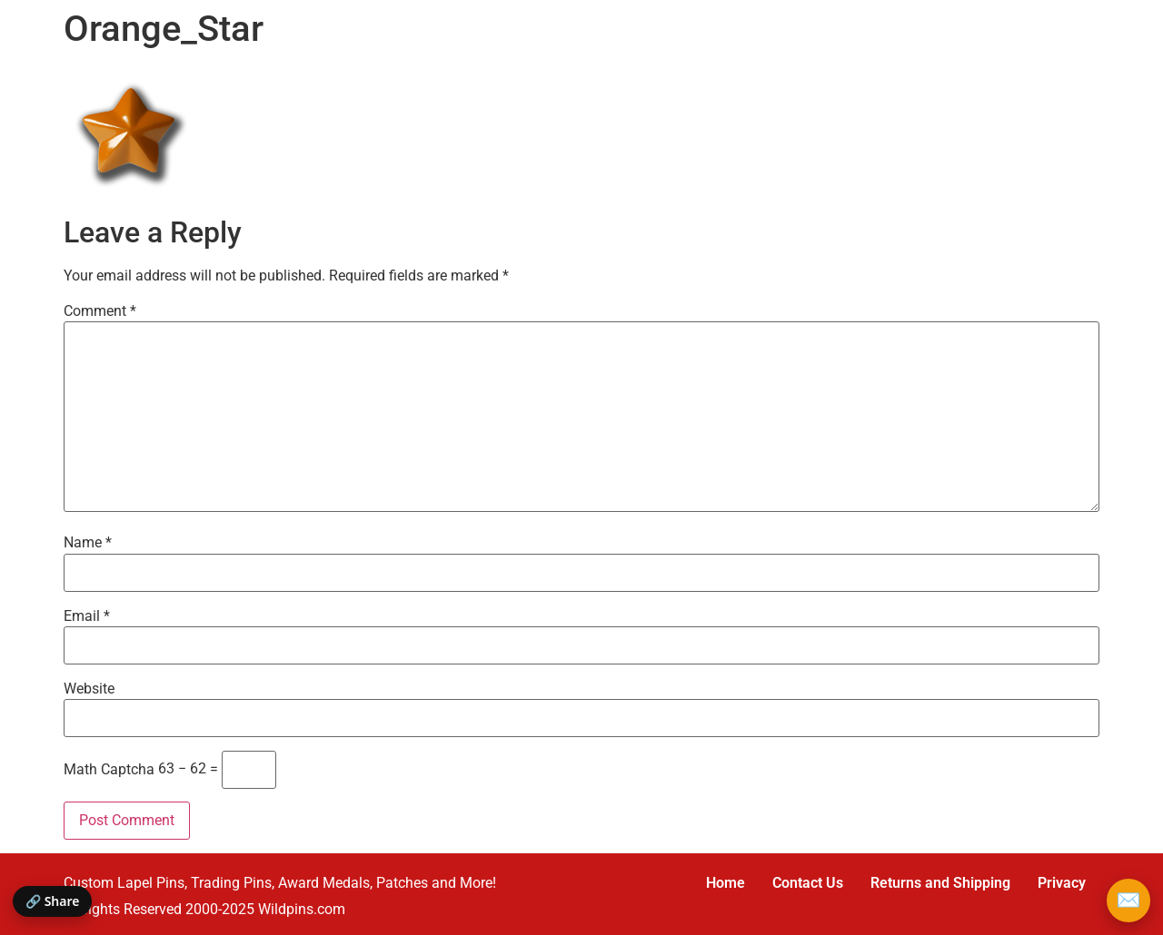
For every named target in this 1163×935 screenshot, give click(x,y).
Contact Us (807, 882)
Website (89, 689)
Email (87, 616)
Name (88, 543)
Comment (100, 311)
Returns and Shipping (940, 882)
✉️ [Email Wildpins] (1128, 900)
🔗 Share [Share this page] (52, 901)
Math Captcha (109, 770)
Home (725, 882)
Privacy (1062, 882)
